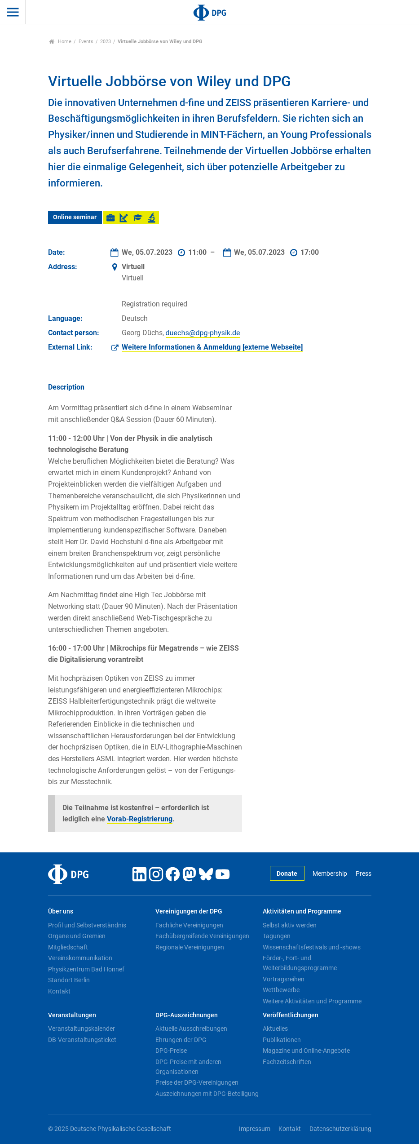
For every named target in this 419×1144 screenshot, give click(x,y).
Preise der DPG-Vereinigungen (196, 1082)
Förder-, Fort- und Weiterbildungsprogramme (300, 962)
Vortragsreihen (283, 979)
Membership (330, 874)
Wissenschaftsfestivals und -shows (312, 947)
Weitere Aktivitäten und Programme (312, 1001)
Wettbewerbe (281, 989)
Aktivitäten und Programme (302, 911)
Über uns (60, 911)
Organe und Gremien (77, 936)
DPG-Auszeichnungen (186, 1015)
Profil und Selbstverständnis (87, 925)
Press (363, 874)
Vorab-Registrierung (139, 819)
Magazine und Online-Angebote (306, 1050)
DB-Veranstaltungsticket (82, 1039)
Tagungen (277, 936)
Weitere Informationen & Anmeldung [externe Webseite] (212, 347)
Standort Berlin (69, 980)
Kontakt (59, 991)
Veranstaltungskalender (81, 1028)
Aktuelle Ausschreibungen (191, 1028)
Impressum (254, 1129)
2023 (105, 41)
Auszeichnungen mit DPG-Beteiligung (207, 1093)
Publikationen (282, 1039)
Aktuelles (275, 1028)
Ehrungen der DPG (181, 1039)
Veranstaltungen (72, 1015)
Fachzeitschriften (287, 1061)
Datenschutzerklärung (340, 1129)
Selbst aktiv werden (290, 925)
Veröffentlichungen (290, 1015)
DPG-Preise (171, 1050)
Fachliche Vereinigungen (189, 925)
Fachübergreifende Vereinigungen (202, 936)
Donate (287, 874)
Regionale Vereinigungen (189, 947)
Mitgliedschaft (68, 947)
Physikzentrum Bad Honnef (86, 969)
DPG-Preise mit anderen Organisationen (188, 1066)
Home (60, 41)
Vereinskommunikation (80, 958)
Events (86, 41)
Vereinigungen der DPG (188, 911)
